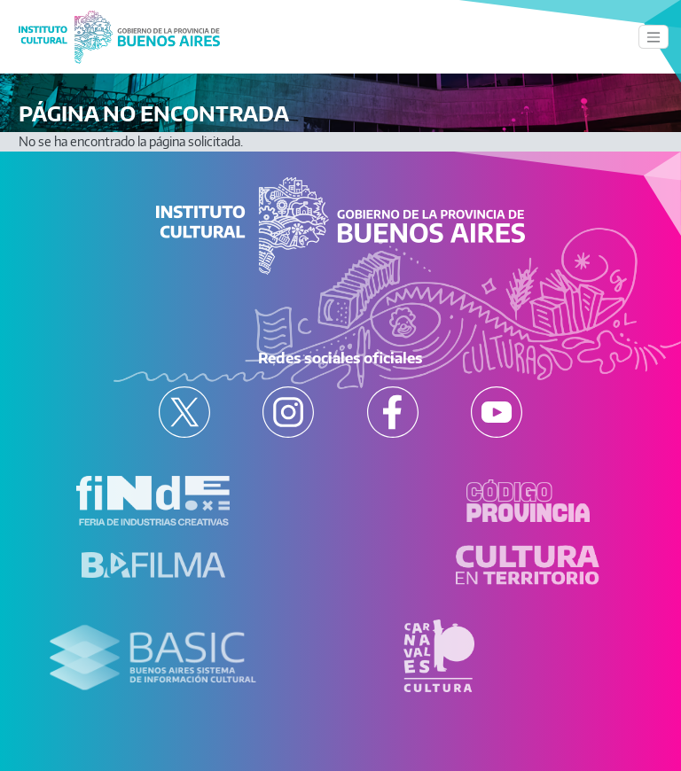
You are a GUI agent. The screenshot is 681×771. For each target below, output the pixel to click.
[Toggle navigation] (653, 37)
